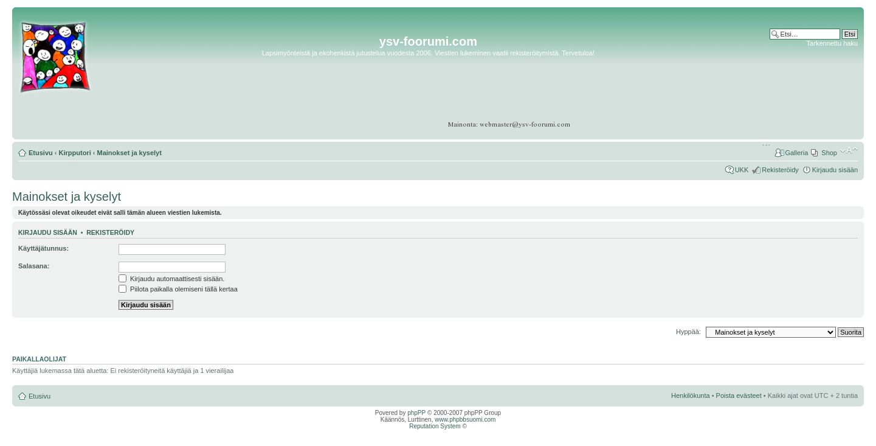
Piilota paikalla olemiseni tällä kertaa (178, 289)
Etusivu (41, 152)
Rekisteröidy (780, 169)
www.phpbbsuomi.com (465, 419)
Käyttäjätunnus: (43, 248)
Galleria (796, 152)
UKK (742, 169)
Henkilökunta (690, 395)
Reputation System (435, 426)
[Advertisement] (811, 85)
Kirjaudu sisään (835, 169)
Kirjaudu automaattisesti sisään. (171, 278)
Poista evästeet (739, 395)
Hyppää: (688, 331)
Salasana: (33, 266)
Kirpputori (75, 152)
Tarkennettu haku (832, 43)
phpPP (416, 412)
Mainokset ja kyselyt (129, 152)
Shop (829, 152)
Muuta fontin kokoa (849, 150)
